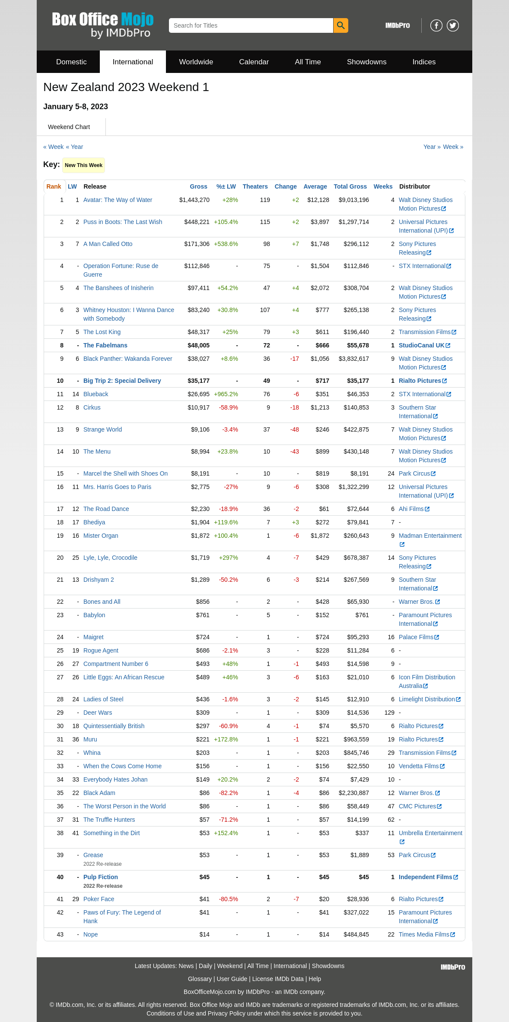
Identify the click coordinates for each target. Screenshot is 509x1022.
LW (72, 186)
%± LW (226, 186)
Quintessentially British (114, 725)
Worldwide (196, 62)
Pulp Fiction (100, 877)
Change (286, 186)
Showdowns (367, 62)
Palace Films (419, 637)
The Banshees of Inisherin (118, 287)
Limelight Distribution (430, 699)
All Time (308, 62)
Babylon (94, 615)
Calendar (254, 62)
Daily (205, 965)
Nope (90, 934)
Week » (453, 146)
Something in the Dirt (111, 833)
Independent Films (429, 877)
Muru (90, 739)
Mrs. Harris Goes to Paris (117, 486)
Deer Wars (97, 712)
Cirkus (92, 407)
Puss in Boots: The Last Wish (122, 221)
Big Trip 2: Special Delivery (122, 380)
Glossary (200, 978)
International (133, 62)
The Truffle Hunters (109, 819)
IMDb (290, 991)
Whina (92, 752)
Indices (424, 62)
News (186, 965)
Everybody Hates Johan (115, 779)
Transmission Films (428, 331)
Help (315, 978)
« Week (53, 146)
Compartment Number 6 (115, 663)
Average (315, 186)
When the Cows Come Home (122, 766)
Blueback (95, 394)
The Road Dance (106, 508)
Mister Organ (100, 535)
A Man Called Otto (108, 243)
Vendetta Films (422, 766)
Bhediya (94, 522)
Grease (93, 855)
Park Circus (417, 473)
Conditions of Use (170, 1013)
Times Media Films (427, 934)
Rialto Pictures (423, 380)
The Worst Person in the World (124, 806)
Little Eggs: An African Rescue (124, 677)
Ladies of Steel (103, 699)
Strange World (102, 429)
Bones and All (102, 601)
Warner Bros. (420, 601)
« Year (74, 146)
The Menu (97, 451)
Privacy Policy (226, 1013)
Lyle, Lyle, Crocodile (110, 557)
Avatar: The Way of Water (118, 199)
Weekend (230, 965)
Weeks (383, 186)
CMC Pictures (420, 806)
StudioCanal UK (425, 345)
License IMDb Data (278, 978)
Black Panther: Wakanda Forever (127, 358)
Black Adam (99, 792)
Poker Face (99, 899)
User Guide (232, 978)
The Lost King (102, 331)
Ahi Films (414, 508)
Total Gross (350, 186)
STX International (425, 265)
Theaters (255, 186)
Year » (432, 146)
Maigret (93, 637)
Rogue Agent (100, 650)
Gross (198, 186)
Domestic (71, 62)
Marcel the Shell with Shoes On (125, 473)
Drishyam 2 (98, 579)
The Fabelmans (105, 345)
